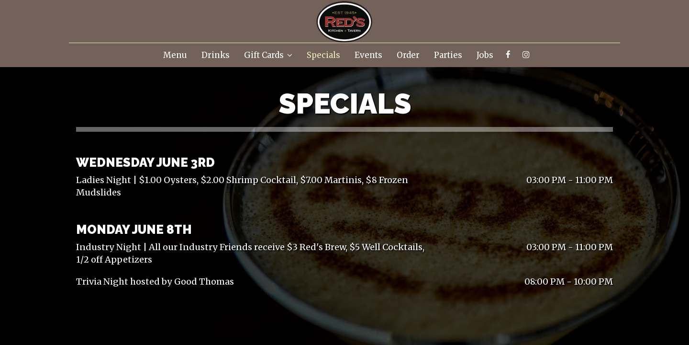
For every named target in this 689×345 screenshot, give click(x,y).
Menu (175, 55)
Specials (323, 55)
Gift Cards (268, 55)
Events (368, 55)
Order (408, 55)
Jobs (485, 55)
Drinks (215, 55)
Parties (448, 55)
